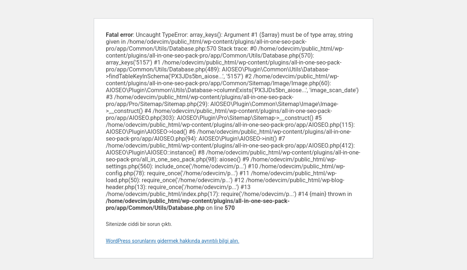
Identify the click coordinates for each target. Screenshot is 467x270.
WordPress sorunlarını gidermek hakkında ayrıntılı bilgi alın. (172, 241)
